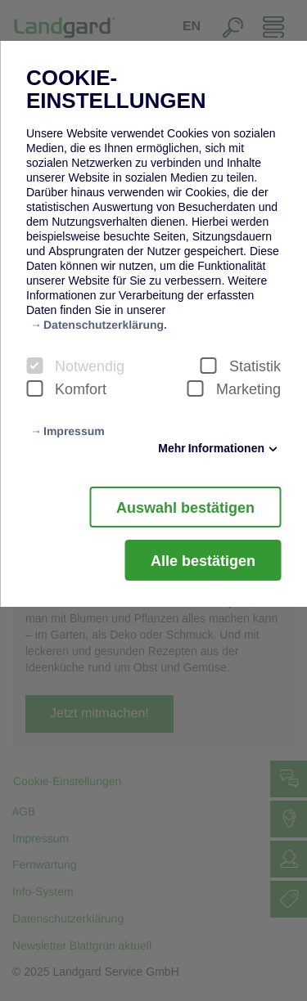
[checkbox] (34, 365)
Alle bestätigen (203, 560)
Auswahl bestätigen (185, 507)
